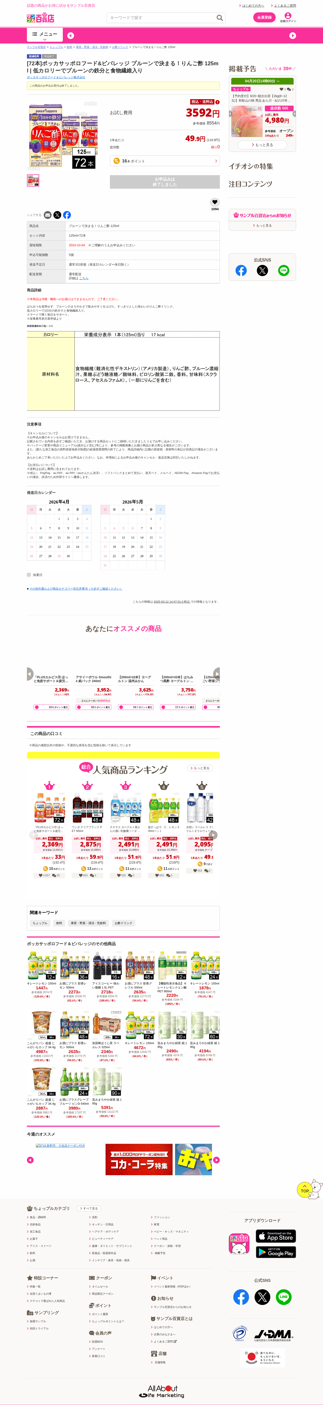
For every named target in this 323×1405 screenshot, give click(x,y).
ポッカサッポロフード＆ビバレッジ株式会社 (56, 77)
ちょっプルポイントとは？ (106, 1321)
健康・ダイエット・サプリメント (110, 1246)
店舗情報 (158, 1362)
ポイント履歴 (98, 1314)
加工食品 (34, 1231)
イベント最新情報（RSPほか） (171, 1286)
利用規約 (51, 1393)
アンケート (97, 1349)
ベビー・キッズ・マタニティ (170, 1231)
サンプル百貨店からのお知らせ (171, 1307)
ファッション (160, 1217)
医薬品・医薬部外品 (102, 1253)
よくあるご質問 (283, 5)
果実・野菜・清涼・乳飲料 (92, 47)
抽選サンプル (36, 1321)
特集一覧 (34, 1286)
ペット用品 (159, 1238)
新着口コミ (97, 1356)
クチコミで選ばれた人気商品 (46, 1301)
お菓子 (32, 1238)
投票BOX (96, 1341)
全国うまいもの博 (39, 1293)
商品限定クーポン (101, 1293)
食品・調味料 (36, 1217)
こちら (84, 278)
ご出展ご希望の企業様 (262, 1393)
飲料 (69, 47)
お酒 (31, 1260)
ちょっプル (56, 47)
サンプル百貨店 (36, 47)
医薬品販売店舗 (205, 1393)
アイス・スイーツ (39, 1246)
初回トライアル (38, 1328)
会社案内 (231, 1393)
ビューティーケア (101, 1238)
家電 (155, 1224)
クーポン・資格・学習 (166, 1246)
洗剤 (93, 1217)
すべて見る (89, 1208)
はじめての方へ (251, 5)
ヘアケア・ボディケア (104, 1231)
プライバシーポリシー (82, 1393)
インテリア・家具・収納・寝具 (109, 1260)
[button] (70, 35)
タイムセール (98, 1286)
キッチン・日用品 (101, 1224)
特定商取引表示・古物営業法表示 (161, 1393)
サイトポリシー (118, 1393)
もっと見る (200, 768)
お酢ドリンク (120, 47)
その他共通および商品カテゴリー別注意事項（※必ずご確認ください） (76, 588)
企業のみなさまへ (163, 1334)
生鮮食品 (34, 1224)
